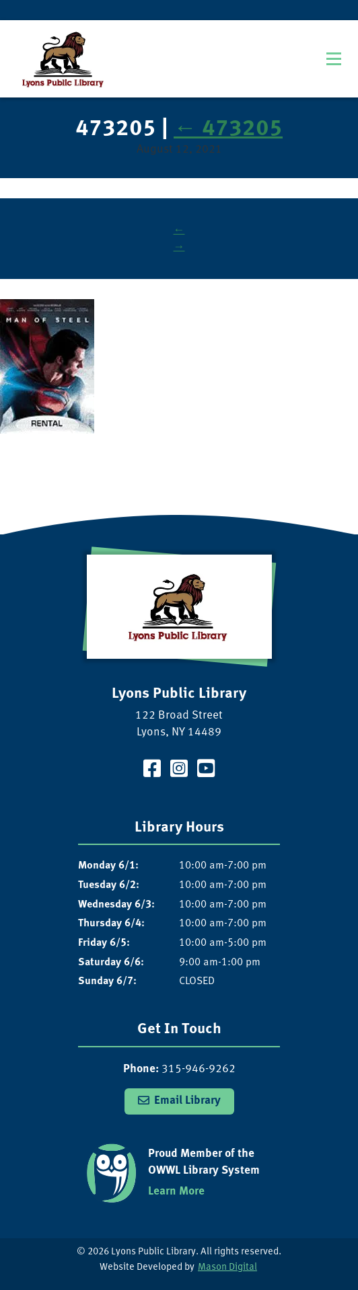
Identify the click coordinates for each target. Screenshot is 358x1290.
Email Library (187, 1100)
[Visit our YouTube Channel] (206, 770)
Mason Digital (227, 1267)
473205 (228, 129)
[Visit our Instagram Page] (179, 770)
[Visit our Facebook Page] (152, 770)
